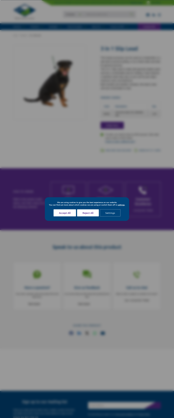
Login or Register (102, 206)
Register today (136, 3)
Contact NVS (149, 26)
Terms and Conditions (124, 414)
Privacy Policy (144, 414)
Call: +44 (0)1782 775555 (137, 300)
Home (15, 35)
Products (23, 35)
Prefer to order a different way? (120, 142)
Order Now (112, 125)
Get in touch (34, 304)
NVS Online (154, 2)
